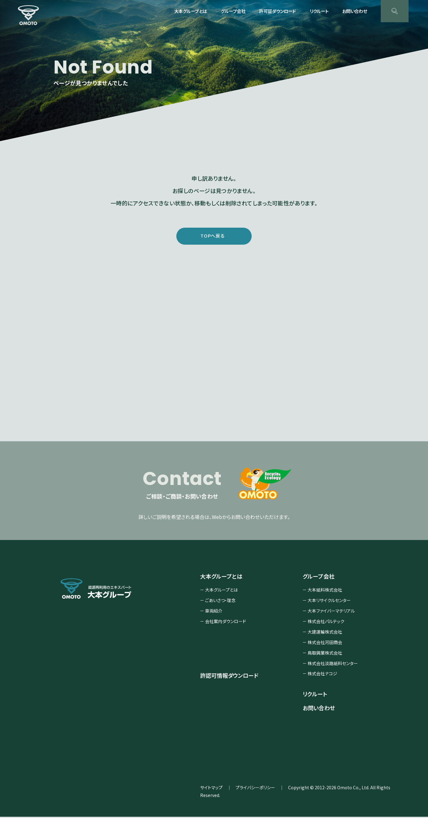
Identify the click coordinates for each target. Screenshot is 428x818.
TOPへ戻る (212, 236)
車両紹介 (213, 612)
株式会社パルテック (326, 622)
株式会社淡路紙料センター (333, 664)
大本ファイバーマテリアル (331, 612)
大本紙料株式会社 (325, 591)
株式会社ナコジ (322, 675)
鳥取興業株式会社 (325, 654)
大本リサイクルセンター (329, 601)
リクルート (319, 11)
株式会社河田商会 (325, 643)
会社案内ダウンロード (225, 622)
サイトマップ (211, 789)
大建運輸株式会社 (325, 633)
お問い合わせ (354, 11)
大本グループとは (221, 591)
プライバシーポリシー (255, 789)
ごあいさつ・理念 (220, 601)
